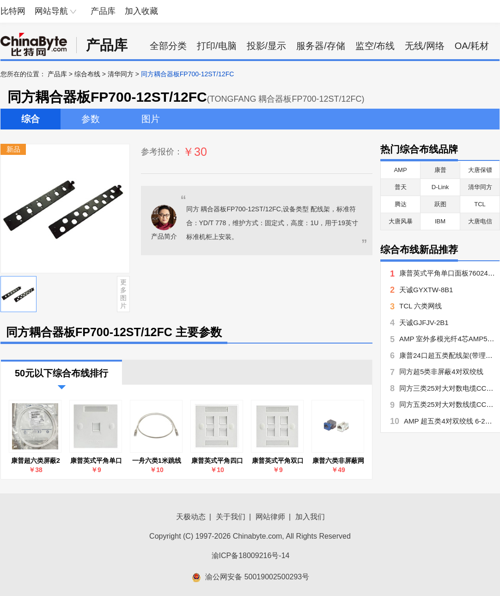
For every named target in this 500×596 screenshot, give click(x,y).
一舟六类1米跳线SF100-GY (156, 461)
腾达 (401, 204)
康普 (440, 169)
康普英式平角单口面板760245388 (96, 461)
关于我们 (230, 517)
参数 (90, 119)
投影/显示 (267, 46)
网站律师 (270, 517)
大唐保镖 (480, 169)
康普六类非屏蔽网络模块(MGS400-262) (338, 461)
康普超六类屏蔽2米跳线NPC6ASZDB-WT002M (35, 461)
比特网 (12, 11)
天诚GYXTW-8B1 (426, 290)
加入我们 (310, 517)
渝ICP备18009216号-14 (251, 555)
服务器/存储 (320, 46)
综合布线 (87, 74)
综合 (30, 119)
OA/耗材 (472, 46)
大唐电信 (480, 221)
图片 (150, 119)
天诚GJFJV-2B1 (424, 322)
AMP (400, 169)
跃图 (440, 204)
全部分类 (168, 46)
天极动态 (191, 517)
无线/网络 (425, 46)
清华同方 (121, 74)
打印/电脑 (217, 46)
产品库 (103, 11)
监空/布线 (375, 46)
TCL (480, 204)
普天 (401, 187)
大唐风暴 (401, 221)
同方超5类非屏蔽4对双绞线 (441, 371)
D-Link (440, 187)
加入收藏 (141, 11)
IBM (440, 221)
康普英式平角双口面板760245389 (278, 461)
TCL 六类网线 (420, 306)
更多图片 (123, 293)
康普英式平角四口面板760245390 (217, 461)
